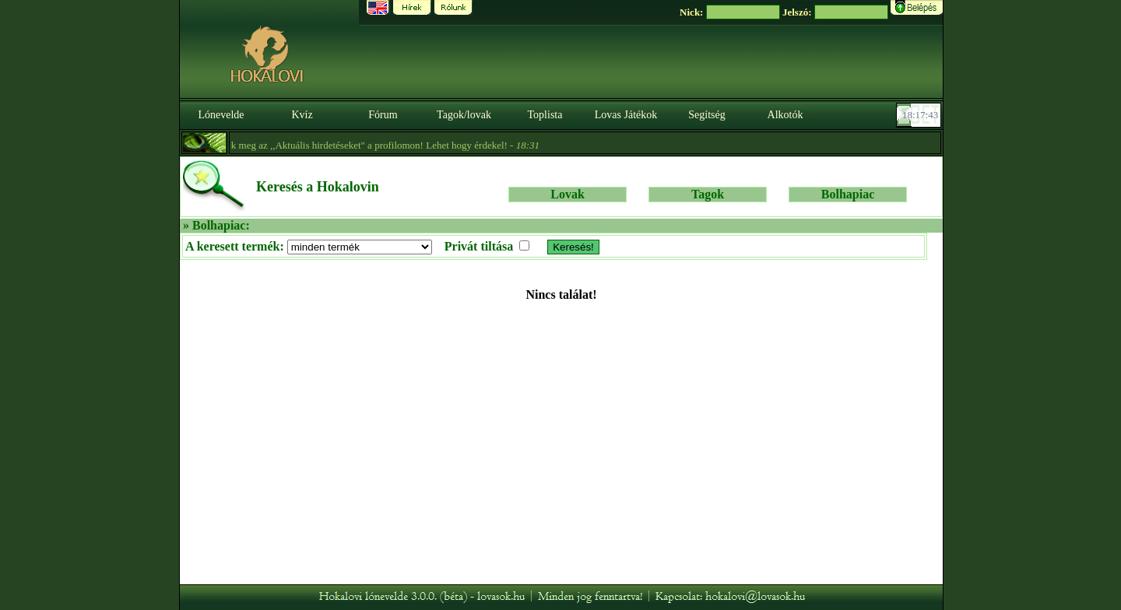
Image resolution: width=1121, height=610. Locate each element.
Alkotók (785, 115)
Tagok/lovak (464, 115)
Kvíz (301, 115)
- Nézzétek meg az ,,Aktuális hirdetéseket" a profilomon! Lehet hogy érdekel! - (342, 145)
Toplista (545, 115)
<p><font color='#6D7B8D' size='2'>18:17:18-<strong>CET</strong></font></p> (920, 115)
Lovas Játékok (626, 115)
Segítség (706, 115)
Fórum (382, 115)
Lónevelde (221, 115)
